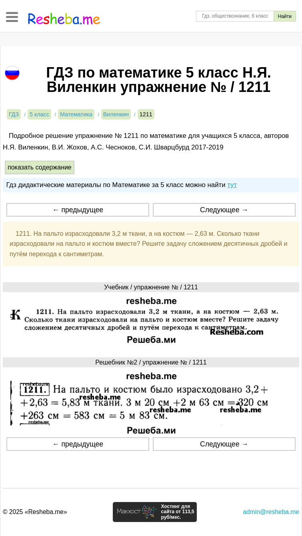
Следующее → (224, 210)
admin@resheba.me (271, 511)
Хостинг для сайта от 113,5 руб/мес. (177, 512)
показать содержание (40, 167)
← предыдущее (77, 210)
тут (232, 185)
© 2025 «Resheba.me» (35, 511)
